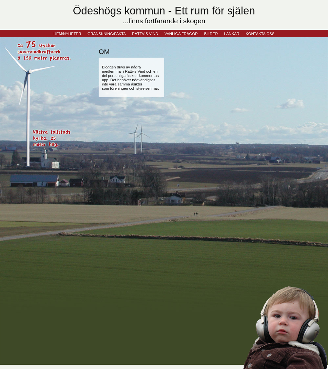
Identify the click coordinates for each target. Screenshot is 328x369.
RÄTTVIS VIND (145, 33)
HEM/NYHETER (67, 33)
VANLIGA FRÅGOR (181, 33)
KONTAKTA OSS (260, 33)
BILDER (211, 33)
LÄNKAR (231, 33)
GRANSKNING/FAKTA (106, 33)
